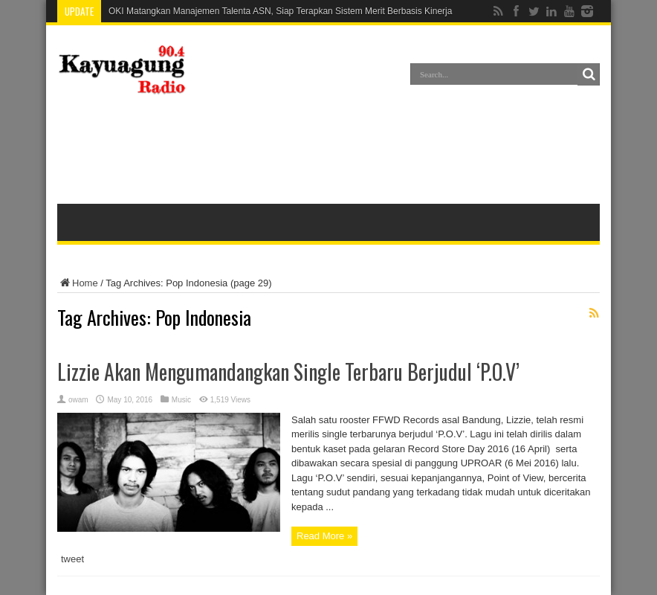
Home (77, 283)
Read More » (324, 535)
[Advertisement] (328, 151)
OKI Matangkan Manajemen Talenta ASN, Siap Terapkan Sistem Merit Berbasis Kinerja (280, 11)
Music (181, 400)
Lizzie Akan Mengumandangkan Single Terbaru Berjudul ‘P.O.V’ (288, 371)
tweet (72, 559)
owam (78, 400)
